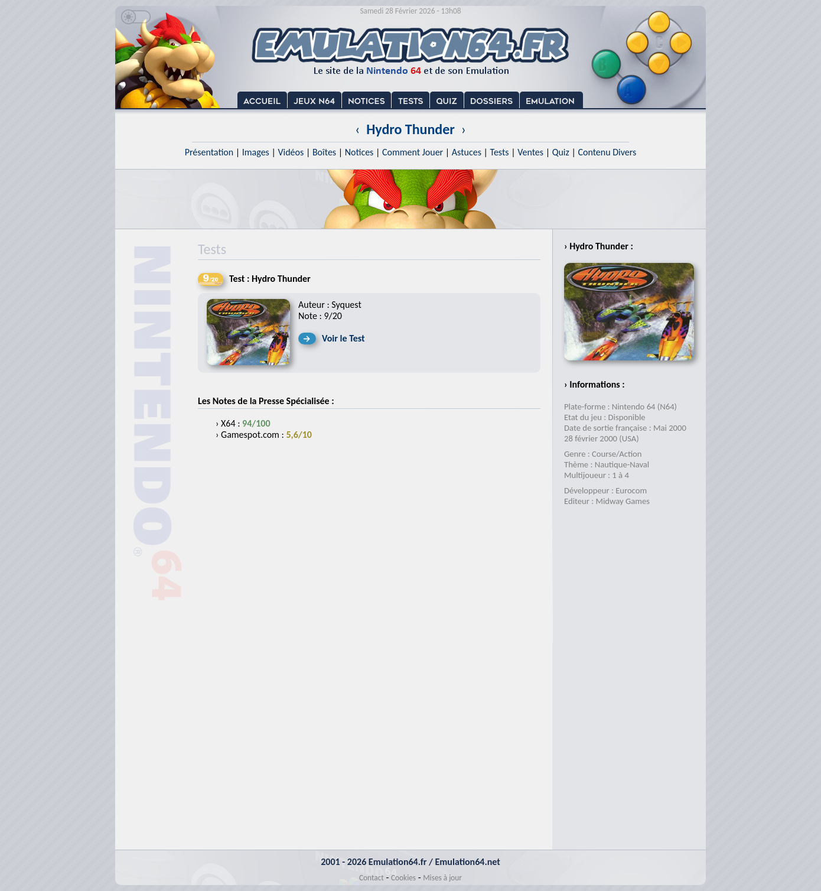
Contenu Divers (607, 152)
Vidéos (291, 152)
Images (255, 152)
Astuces (466, 152)
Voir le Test (343, 338)
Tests (499, 152)
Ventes (530, 152)
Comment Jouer (412, 152)
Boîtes (324, 152)
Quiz (560, 152)
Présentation (209, 152)
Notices (359, 152)
